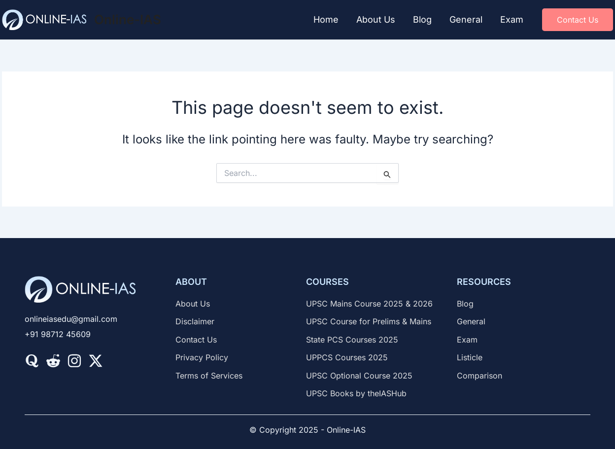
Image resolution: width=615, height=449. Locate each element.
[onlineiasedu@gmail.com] (71, 318)
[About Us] (192, 303)
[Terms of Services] (208, 375)
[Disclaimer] (194, 321)
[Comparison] (479, 375)
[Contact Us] (196, 339)
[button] (577, 19)
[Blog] (465, 303)
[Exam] (467, 339)
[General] (471, 321)
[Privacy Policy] (201, 357)
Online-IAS (127, 19)
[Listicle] (469, 357)
